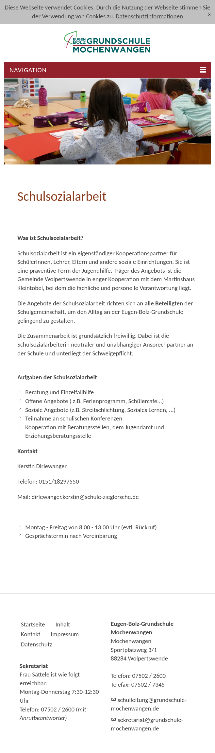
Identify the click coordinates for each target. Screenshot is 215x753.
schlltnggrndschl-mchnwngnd (149, 704)
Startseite (33, 624)
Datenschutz (36, 644)
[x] (209, 14)
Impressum (65, 634)
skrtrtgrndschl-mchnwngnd (147, 724)
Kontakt (31, 634)
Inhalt (63, 624)
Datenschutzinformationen (149, 16)
